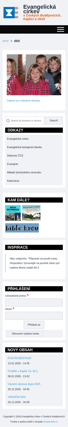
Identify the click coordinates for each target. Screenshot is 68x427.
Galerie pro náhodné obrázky (23, 100)
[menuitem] (34, 139)
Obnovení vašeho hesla (25, 333)
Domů (6, 41)
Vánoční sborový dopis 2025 (24, 384)
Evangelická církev (39, 9)
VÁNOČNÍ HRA (17, 397)
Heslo (8, 309)
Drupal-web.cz (50, 421)
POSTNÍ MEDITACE (19, 358)
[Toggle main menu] (34, 29)
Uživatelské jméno (15, 295)
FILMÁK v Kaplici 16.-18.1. (23, 371)
